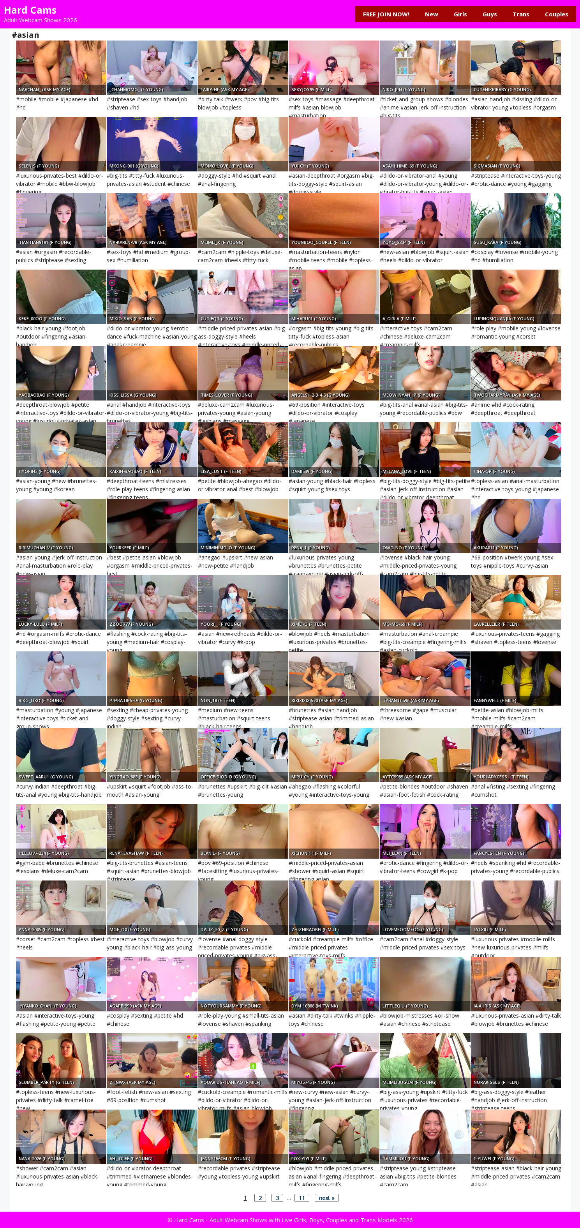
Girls (460, 14)
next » (326, 1198)
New (431, 14)
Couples (556, 14)
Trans (521, 14)
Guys (490, 14)
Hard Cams (30, 9)
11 (302, 1198)
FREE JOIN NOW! (386, 14)
